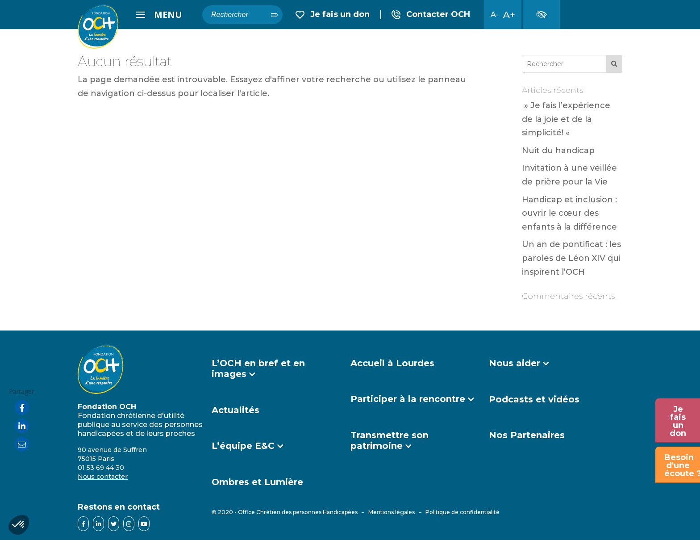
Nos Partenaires (527, 435)
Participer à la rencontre (407, 398)
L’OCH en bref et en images (258, 368)
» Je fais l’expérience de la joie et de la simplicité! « (566, 119)
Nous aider (514, 363)
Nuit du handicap (558, 150)
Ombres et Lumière (257, 482)
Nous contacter (103, 477)
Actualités (235, 410)
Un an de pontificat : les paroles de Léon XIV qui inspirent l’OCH (571, 257)
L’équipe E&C (243, 445)
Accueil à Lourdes (392, 363)
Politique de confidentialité (462, 512)
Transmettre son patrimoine (389, 440)
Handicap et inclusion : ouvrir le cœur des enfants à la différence (569, 213)
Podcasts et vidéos (534, 399)
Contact (431, 14)
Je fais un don (333, 14)
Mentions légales (391, 512)
